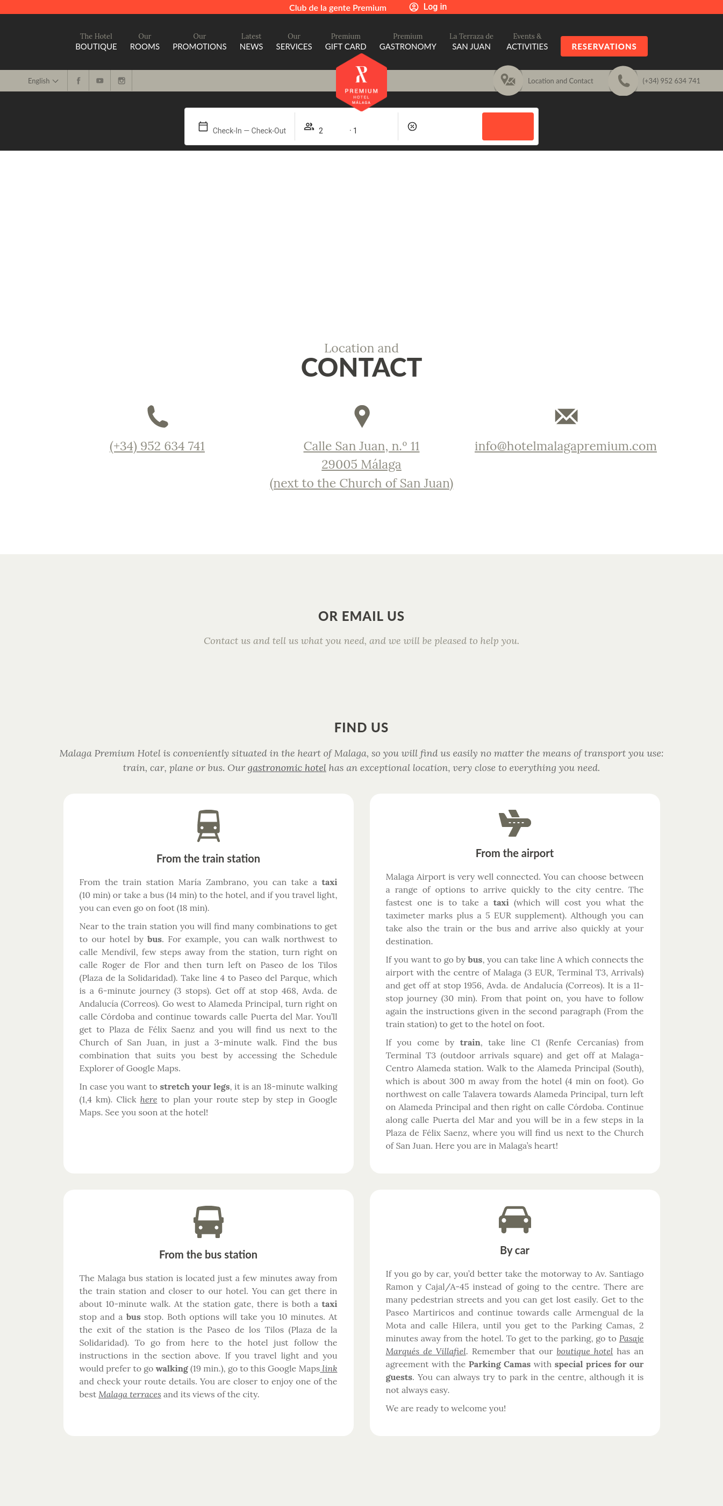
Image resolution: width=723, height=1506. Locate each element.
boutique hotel (584, 1351)
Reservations (603, 46)
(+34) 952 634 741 (157, 446)
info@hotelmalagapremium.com (566, 446)
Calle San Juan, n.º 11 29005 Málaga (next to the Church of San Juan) (362, 464)
